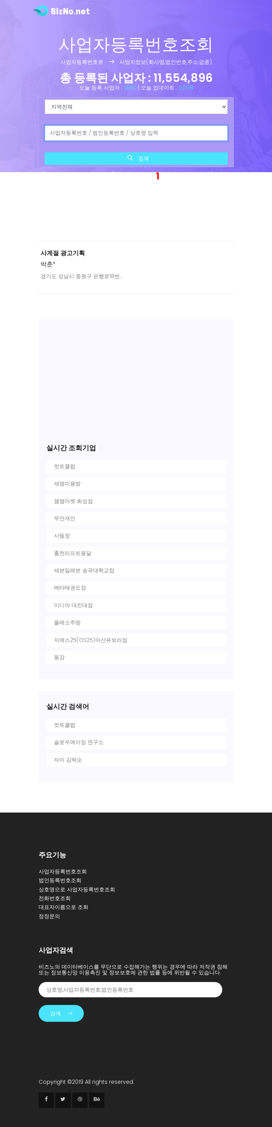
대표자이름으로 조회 (63, 907)
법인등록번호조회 (60, 880)
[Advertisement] (136, 213)
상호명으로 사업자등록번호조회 (77, 889)
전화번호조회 (55, 898)
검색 (138, 158)
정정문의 (49, 916)
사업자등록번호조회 (63, 871)
